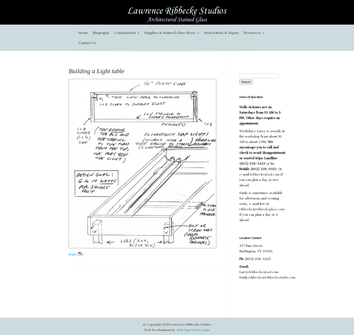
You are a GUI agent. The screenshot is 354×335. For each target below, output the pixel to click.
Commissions (127, 33)
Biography (101, 33)
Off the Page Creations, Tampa (193, 330)
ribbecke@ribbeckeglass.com (261, 209)
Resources (254, 33)
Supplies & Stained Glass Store (172, 33)
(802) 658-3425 (252, 164)
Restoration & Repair (221, 33)
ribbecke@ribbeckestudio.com (272, 277)
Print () (76, 254)
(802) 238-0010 (263, 169)
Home (83, 33)
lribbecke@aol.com (264, 174)
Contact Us (87, 43)
